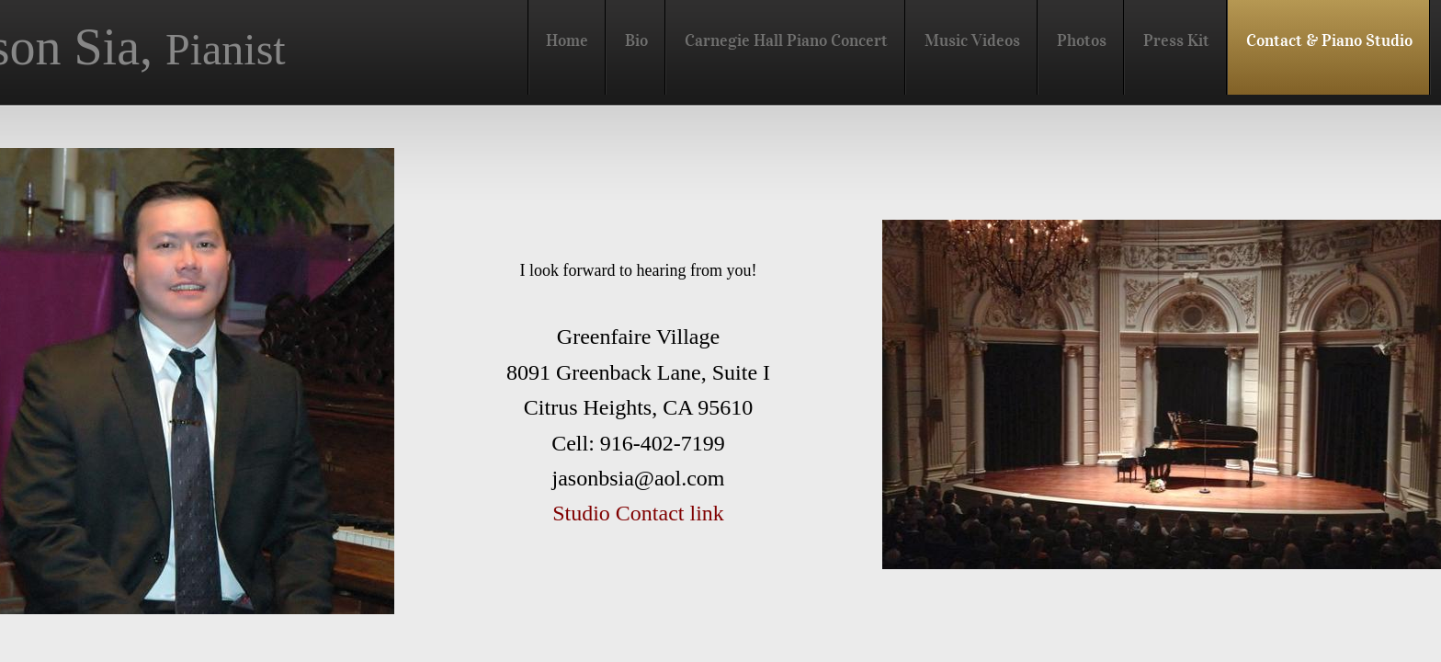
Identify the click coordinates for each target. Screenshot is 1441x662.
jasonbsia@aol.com (637, 478)
